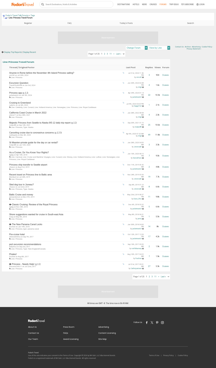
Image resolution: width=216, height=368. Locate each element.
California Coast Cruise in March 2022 (27, 113)
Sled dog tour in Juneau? (21, 185)
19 (149, 177)
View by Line (159, 48)
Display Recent (29, 52)
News (144, 4)
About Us (32, 327)
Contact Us (179, 47)
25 (149, 125)
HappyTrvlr (138, 106)
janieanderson (14, 197)
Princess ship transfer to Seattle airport (28, 165)
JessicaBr (138, 147)
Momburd (12, 177)
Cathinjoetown (136, 268)
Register (28, 23)
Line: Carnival (16, 157)
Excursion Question (18, 83)
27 (149, 266)
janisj (140, 219)
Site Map (102, 339)
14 (149, 227)
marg (11, 217)
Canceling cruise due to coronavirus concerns (31, 133)
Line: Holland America (43, 107)
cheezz (12, 167)
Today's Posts (126, 23)
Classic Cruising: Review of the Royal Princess (35, 204)
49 (149, 135)
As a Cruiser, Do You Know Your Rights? (29, 152)
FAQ (69, 23)
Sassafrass (137, 158)
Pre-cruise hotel (17, 234)
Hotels (136, 4)
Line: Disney (68, 157)
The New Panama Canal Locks (27, 224)
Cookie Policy (207, 47)
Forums (163, 4)
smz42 (12, 75)
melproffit (12, 125)
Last (118, 54)
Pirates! (13, 254)
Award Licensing (71, 339)
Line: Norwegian (59, 107)
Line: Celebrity (17, 107)
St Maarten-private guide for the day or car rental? (33, 143)
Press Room (68, 327)
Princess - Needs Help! (23, 264)
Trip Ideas (174, 4)
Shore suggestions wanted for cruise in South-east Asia (36, 214)
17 (149, 236)
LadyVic (12, 105)
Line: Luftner (97, 157)
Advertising (196, 47)
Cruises (153, 4)
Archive (188, 47)
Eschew (12, 227)
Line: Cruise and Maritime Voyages (37, 157)
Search (190, 23)
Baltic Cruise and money (21, 194)
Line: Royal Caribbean (87, 107)
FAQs (65, 333)
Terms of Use (154, 355)
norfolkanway (137, 249)
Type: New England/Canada (34, 249)
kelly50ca (13, 247)
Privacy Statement (194, 49)
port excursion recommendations (25, 244)
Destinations (123, 4)
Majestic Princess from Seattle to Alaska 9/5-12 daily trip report (40, 123)
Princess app (15, 93)
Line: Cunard (28, 107)
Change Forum (137, 48)
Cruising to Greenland (20, 103)
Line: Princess (16, 78)
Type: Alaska (28, 127)
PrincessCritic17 (15, 267)
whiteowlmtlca (14, 237)
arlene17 (12, 115)
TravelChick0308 (15, 85)
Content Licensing (107, 333)
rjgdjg (11, 155)
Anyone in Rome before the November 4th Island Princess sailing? (41, 73)
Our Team (33, 339)
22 (149, 95)
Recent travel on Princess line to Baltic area (30, 175)
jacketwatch (14, 95)
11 (111, 54)
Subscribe (187, 4)
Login (200, 4)
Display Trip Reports (12, 52)
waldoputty (13, 135)
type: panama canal (31, 229)
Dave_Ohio (138, 199)
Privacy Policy (168, 355)
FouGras (138, 259)
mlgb (140, 87)
